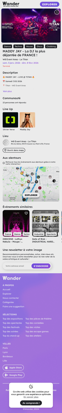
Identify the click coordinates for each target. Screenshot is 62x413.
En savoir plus (31, 397)
